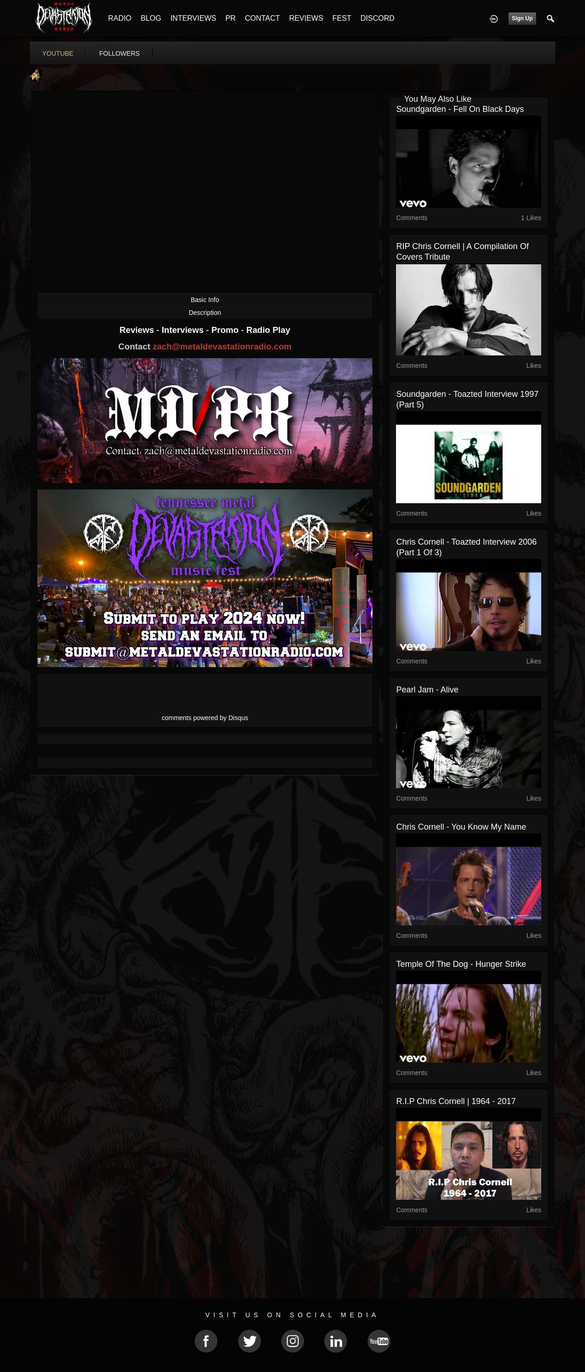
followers (119, 53)
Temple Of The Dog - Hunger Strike (461, 964)
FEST (341, 18)
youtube (58, 53)
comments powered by (205, 717)
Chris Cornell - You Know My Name (461, 826)
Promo (226, 330)
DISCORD (377, 18)
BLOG (151, 18)
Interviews (184, 330)
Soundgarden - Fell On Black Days (460, 109)
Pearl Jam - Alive (427, 689)
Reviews (137, 330)
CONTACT (262, 18)
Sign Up (522, 18)
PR (230, 18)
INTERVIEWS (193, 18)
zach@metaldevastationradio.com (222, 346)
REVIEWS (306, 18)
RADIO (120, 18)
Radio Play (268, 330)
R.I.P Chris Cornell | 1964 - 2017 (455, 1101)
